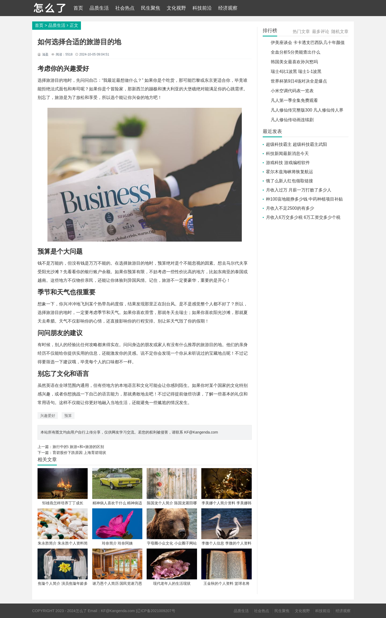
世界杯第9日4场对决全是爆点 (299, 81)
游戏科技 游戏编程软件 (288, 162)
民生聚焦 (150, 8)
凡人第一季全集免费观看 (294, 100)
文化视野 (176, 8)
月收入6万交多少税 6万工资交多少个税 (303, 217)
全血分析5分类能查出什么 (295, 52)
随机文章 (339, 31)
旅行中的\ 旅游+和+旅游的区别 (78, 447)
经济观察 (227, 8)
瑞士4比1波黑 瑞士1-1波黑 (296, 71)
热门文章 (301, 31)
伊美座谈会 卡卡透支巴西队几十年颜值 (308, 42)
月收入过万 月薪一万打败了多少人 (298, 190)
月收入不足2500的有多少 (290, 208)
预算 (68, 415)
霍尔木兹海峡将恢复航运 (289, 171)
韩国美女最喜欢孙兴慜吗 (294, 62)
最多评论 (320, 31)
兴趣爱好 (47, 415)
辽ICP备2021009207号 (156, 611)
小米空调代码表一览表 (292, 90)
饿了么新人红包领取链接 (289, 181)
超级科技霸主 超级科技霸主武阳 (296, 144)
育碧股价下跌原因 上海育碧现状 (79, 452)
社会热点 (125, 8)
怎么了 (81, 611)
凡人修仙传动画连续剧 (292, 119)
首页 (78, 8)
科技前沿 (202, 8)
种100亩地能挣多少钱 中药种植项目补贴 (304, 199)
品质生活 (99, 8)
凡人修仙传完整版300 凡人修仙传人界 (307, 110)
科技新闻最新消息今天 (287, 153)
